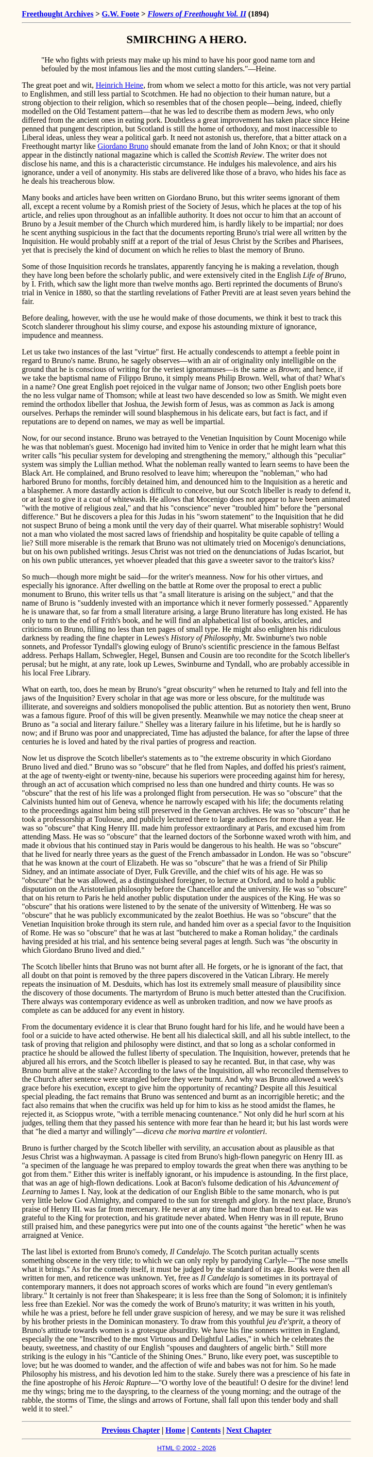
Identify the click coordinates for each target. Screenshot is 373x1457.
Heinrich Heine (119, 85)
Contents (205, 1430)
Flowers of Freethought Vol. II (197, 14)
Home (176, 1430)
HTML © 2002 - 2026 (186, 1448)
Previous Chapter (131, 1430)
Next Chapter (248, 1430)
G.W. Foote (120, 14)
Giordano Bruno (123, 146)
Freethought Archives (57, 14)
